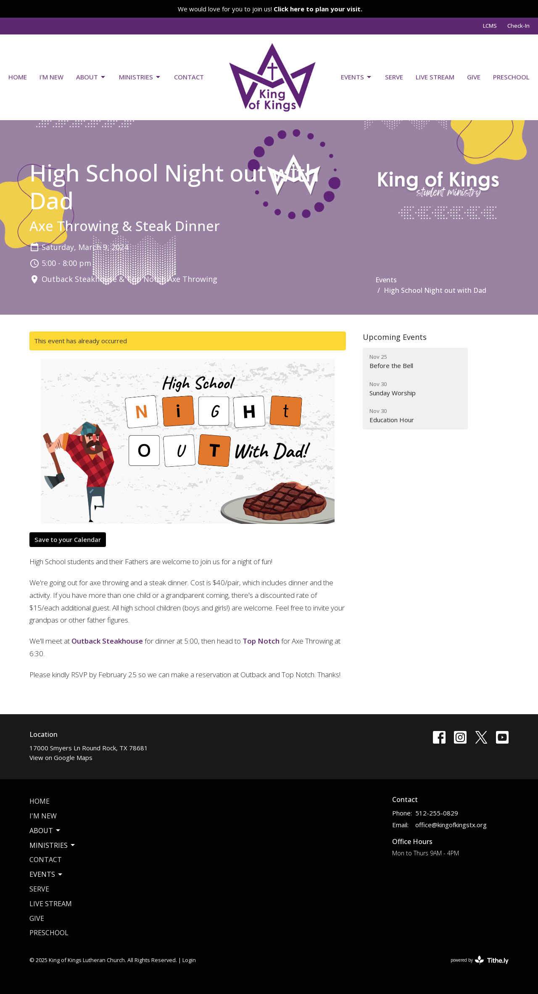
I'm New (51, 77)
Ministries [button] (52, 845)
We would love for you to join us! (270, 9)
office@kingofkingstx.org (451, 824)
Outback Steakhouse (107, 641)
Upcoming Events (395, 337)
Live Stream (435, 77)
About (91, 77)
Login (189, 960)
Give (473, 77)
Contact (189, 77)
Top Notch (261, 641)
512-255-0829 (436, 813)
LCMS (490, 25)
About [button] (45, 830)
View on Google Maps (60, 757)
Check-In (518, 25)
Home (17, 77)
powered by (480, 960)
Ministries (140, 77)
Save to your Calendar (67, 539)
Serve (394, 77)
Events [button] (46, 874)
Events (356, 77)
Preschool (511, 77)
